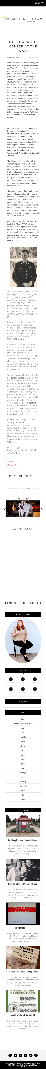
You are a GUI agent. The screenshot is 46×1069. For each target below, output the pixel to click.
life (23, 768)
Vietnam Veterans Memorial (17, 106)
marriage (23, 772)
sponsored (23, 790)
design (23, 746)
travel (23, 799)
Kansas (23, 719)
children (23, 741)
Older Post (35, 603)
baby (23, 732)
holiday (23, 759)
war (36, 489)
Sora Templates (27, 1065)
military (23, 777)
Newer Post (12, 603)
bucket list (23, 737)
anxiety (23, 728)
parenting (23, 781)
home (23, 763)
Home (23, 603)
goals (23, 755)
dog (23, 750)
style (23, 795)
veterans (10, 489)
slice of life (23, 786)
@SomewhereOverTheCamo (31, 1063)
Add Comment (32, 57)
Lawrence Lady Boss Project (23, 723)
